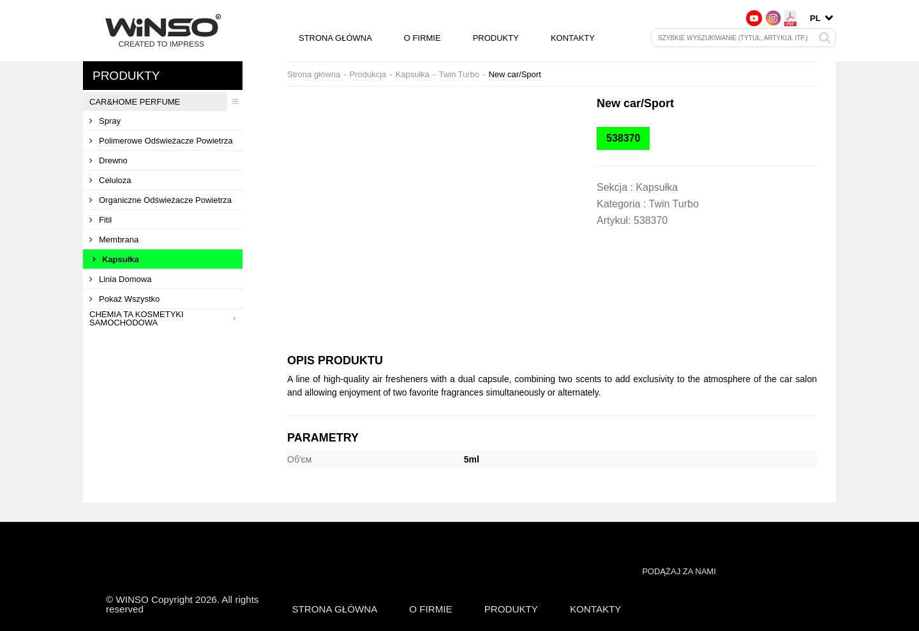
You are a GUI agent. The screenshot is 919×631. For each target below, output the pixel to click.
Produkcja (367, 74)
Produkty (496, 38)
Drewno (108, 160)
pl (815, 18)
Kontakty (573, 38)
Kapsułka (116, 259)
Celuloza (110, 180)
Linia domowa (120, 279)
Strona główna (335, 38)
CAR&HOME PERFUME (166, 101)
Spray (105, 121)
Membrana (113, 239)
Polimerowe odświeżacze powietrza (161, 140)
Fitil (100, 220)
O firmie (422, 38)
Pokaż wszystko (124, 299)
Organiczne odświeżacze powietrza (160, 200)
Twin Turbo (458, 74)
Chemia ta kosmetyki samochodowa (166, 318)
